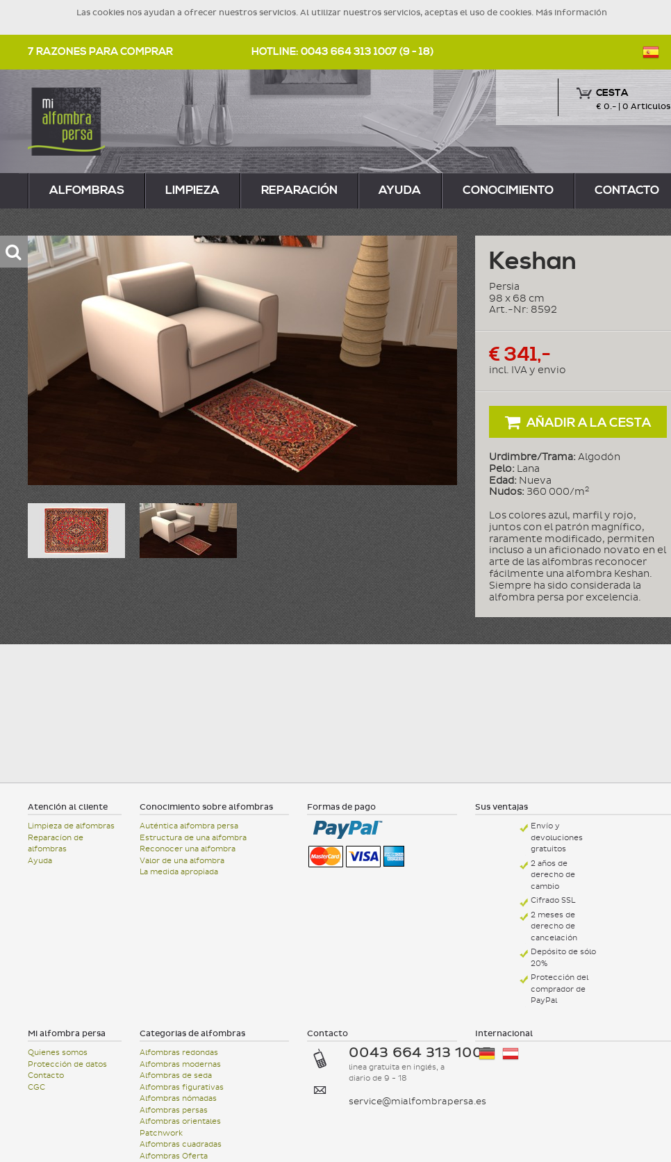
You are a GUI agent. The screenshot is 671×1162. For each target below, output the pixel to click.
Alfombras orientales (180, 1121)
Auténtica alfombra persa (189, 825)
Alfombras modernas (180, 1064)
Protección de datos (67, 1064)
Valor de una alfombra (182, 860)
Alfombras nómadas (178, 1098)
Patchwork (161, 1133)
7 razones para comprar (100, 51)
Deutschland (487, 1054)
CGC (36, 1087)
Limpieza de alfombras (71, 825)
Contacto (46, 1075)
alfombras (86, 190)
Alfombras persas (174, 1110)
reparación (299, 190)
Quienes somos (58, 1052)
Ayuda (400, 190)
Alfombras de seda (176, 1075)
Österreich (510, 1054)
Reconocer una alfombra (187, 848)
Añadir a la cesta (578, 422)
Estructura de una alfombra (193, 837)
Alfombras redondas (179, 1052)
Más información (571, 12)
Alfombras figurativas (182, 1087)
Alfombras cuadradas (181, 1144)
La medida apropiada (179, 871)
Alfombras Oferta (174, 1156)
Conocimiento (508, 190)
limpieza (192, 190)
